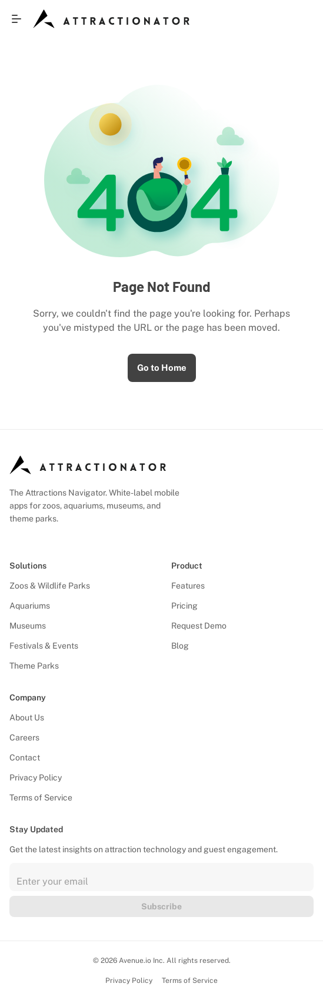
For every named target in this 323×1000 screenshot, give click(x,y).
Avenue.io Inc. (142, 960)
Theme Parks (34, 665)
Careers (24, 737)
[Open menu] (16, 19)
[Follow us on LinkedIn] (12, 537)
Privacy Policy (35, 777)
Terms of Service (40, 797)
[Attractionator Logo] (111, 19)
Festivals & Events (43, 645)
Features (188, 585)
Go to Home (162, 368)
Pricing (184, 605)
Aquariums (29, 605)
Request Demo (199, 625)
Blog (180, 645)
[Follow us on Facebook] (23, 537)
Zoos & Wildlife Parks (49, 585)
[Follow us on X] (44, 537)
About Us (26, 717)
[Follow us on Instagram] (33, 537)
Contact (24, 757)
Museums (27, 625)
